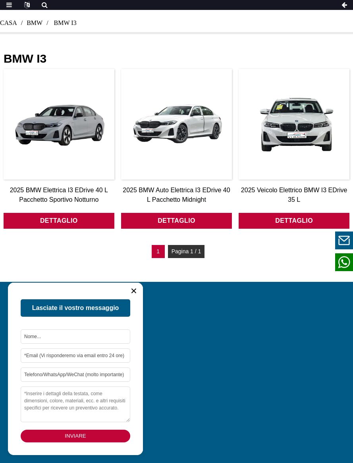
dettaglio (59, 220)
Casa (8, 22)
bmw (34, 22)
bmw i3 (65, 22)
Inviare (75, 436)
